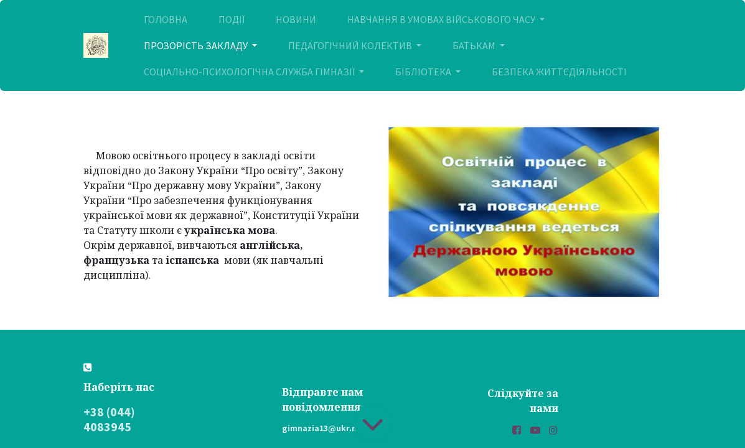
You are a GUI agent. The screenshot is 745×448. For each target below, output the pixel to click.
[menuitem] (165, 19)
